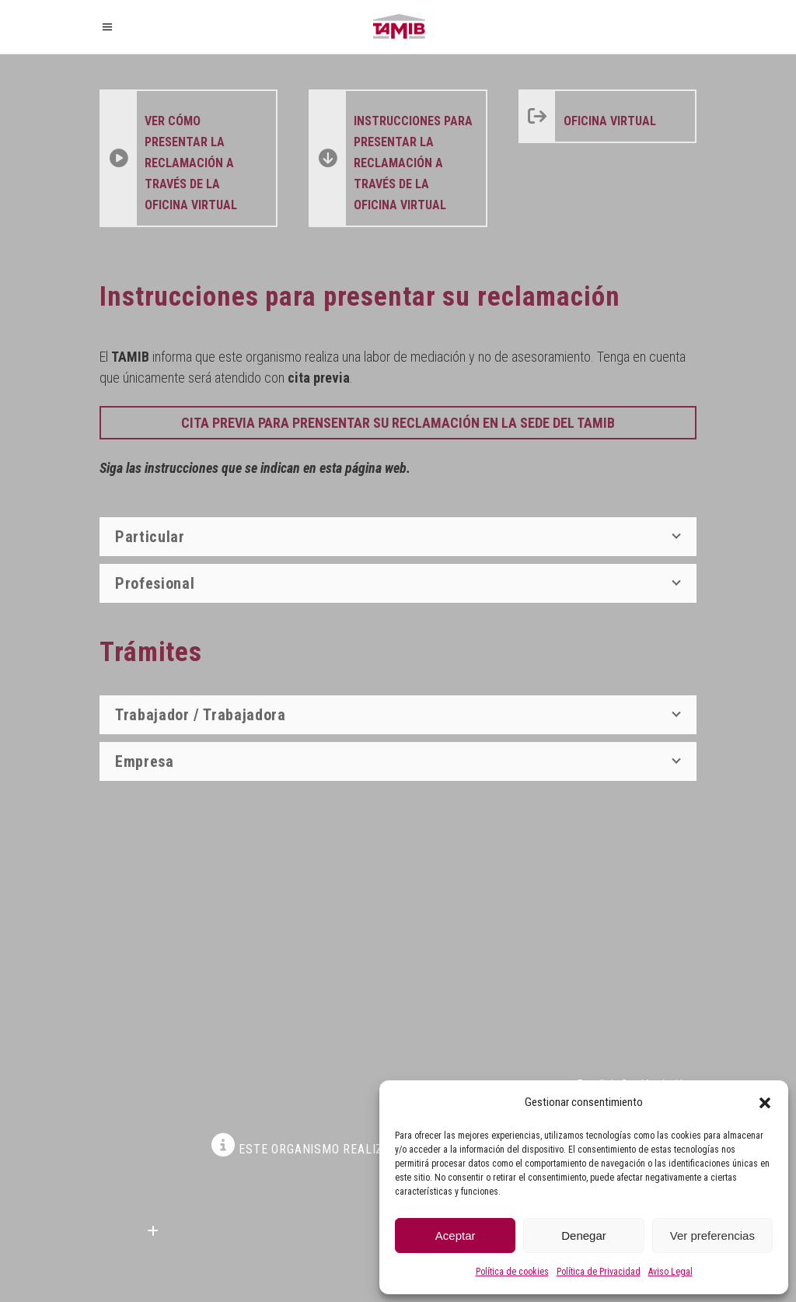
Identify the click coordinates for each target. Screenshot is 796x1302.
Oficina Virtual (610, 121)
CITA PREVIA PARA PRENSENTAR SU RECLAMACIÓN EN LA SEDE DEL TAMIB (398, 423)
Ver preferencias (712, 1235)
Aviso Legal (670, 1271)
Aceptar (455, 1235)
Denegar (583, 1235)
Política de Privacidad (599, 1271)
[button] (765, 1103)
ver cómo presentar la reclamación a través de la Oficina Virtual (191, 163)
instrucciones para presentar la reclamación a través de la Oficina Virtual (413, 163)
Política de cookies (512, 1271)
